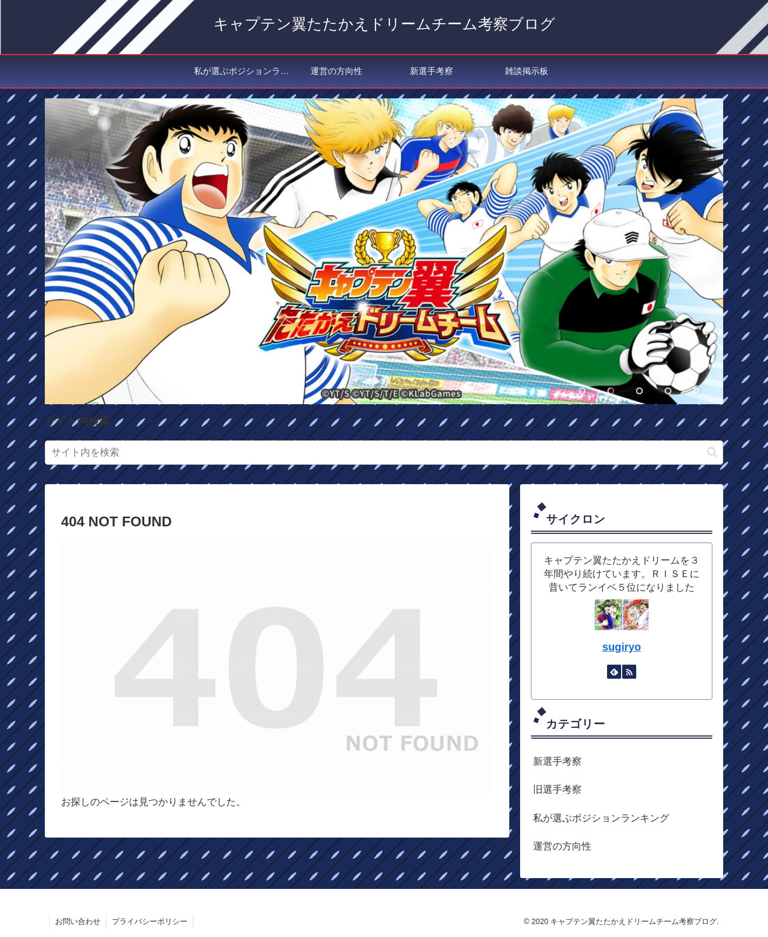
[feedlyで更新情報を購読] (614, 672)
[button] (712, 452)
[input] (384, 452)
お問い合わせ (77, 921)
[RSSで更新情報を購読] (629, 672)
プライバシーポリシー (149, 921)
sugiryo (621, 647)
